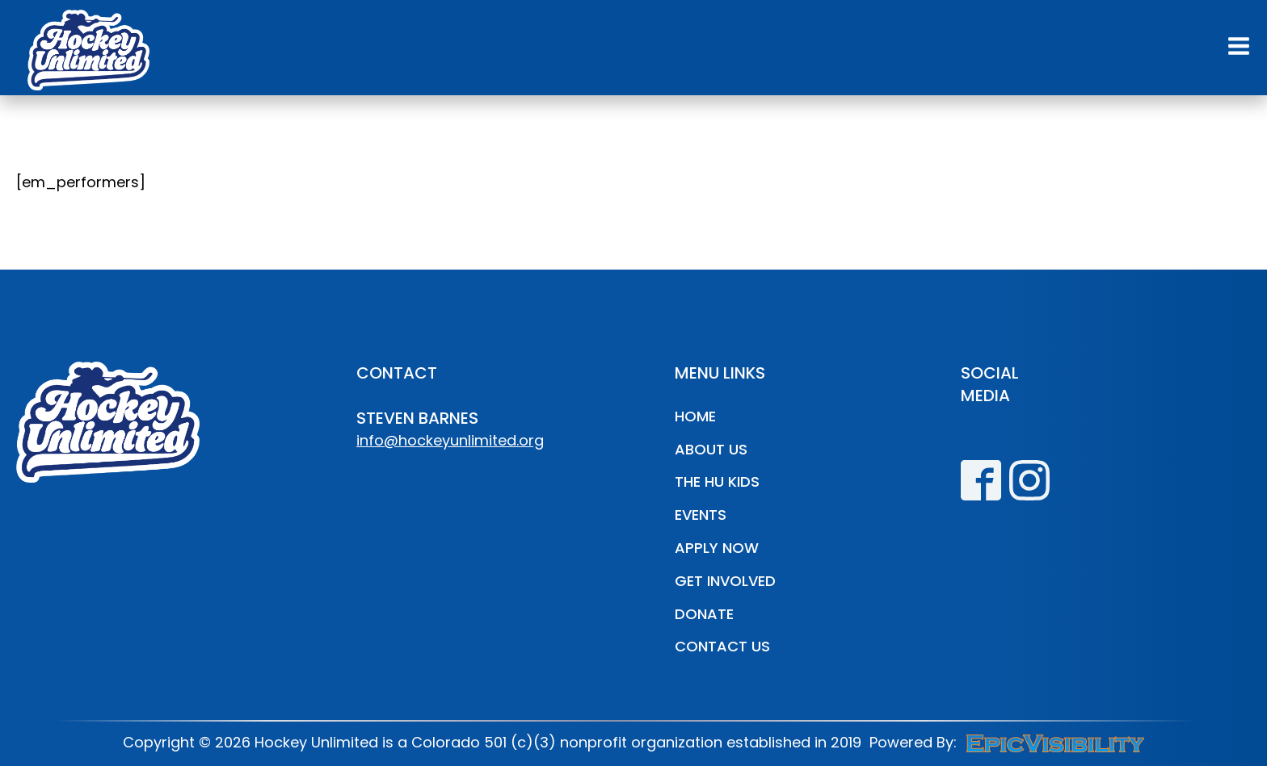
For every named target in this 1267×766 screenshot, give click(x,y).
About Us (711, 449)
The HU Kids (717, 481)
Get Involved (725, 581)
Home (695, 416)
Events (700, 514)
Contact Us (722, 646)
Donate (704, 614)
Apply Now (717, 548)
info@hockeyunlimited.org (450, 440)
